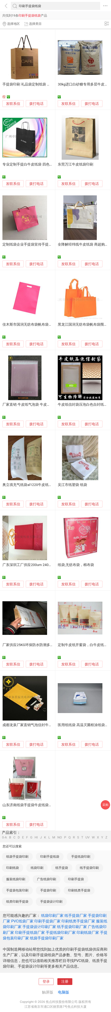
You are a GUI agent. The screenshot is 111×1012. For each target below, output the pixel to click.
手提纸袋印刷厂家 (61, 932)
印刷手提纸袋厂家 (30, 932)
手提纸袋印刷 (80, 856)
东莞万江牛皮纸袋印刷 (75, 164)
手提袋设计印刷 (51, 901)
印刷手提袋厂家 (47, 921)
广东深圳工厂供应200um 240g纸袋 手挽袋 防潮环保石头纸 (48, 565)
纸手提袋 (61, 868)
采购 (105, 805)
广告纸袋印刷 (46, 879)
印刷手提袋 (76, 879)
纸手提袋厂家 (75, 915)
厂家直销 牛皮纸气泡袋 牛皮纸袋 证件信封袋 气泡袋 (43, 405)
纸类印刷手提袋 (17, 901)
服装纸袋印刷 (15, 879)
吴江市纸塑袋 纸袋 (72, 485)
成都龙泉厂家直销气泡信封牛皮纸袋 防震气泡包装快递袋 (47, 725)
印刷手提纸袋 (49, 856)
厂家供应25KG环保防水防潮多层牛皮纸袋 (35, 645)
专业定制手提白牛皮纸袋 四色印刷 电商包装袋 (38, 164)
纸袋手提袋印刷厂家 (47, 938)
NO (59, 837)
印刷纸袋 (12, 868)
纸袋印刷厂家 (52, 915)
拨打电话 (36, 104)
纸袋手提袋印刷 (17, 856)
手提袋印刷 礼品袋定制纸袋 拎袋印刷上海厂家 (38, 84)
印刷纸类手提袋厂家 (78, 921)
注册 (64, 982)
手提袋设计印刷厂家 (39, 926)
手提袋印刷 (48, 890)
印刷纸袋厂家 (88, 932)
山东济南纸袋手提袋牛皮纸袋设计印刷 (32, 805)
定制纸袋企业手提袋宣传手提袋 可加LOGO (35, 244)
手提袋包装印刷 (17, 890)
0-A (4, 837)
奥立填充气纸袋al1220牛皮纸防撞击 (30, 485)
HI (36, 837)
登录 (46, 982)
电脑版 (63, 992)
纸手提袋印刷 (89, 868)
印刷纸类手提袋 (79, 890)
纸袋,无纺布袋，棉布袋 (76, 565)
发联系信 (13, 104)
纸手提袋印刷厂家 (72, 926)
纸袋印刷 (37, 868)
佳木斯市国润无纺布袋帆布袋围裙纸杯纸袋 (36, 324)
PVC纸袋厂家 (22, 921)
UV (87, 837)
